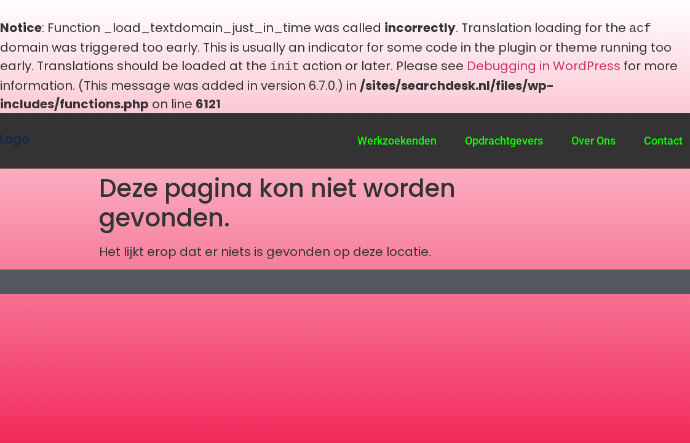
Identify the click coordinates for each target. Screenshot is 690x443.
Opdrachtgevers (504, 138)
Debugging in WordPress (544, 64)
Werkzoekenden (397, 138)
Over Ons (593, 138)
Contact (663, 138)
